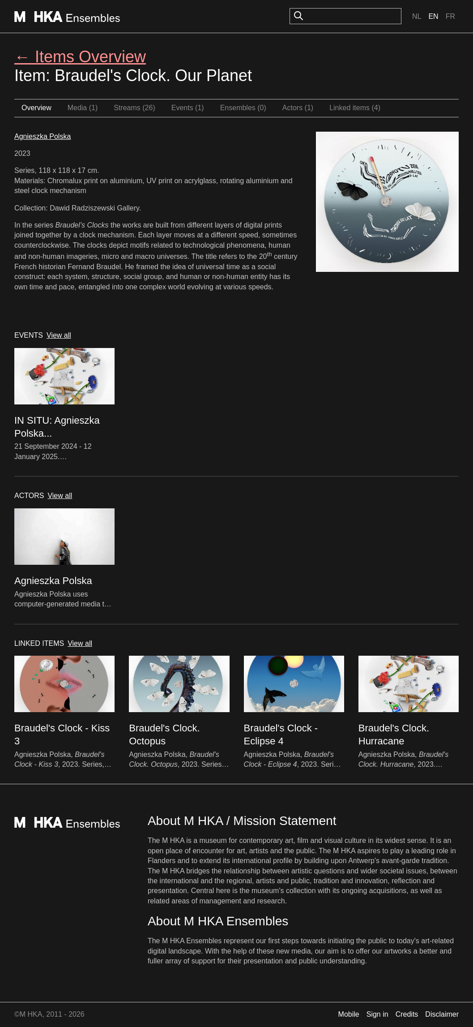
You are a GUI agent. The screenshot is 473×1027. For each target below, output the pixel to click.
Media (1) (83, 108)
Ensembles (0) (243, 108)
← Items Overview (80, 56)
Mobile (348, 1014)
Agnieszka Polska (42, 136)
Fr (450, 16)
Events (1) (187, 108)
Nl (416, 16)
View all (59, 335)
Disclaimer (442, 1014)
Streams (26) (134, 108)
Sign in (377, 1014)
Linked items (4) (354, 108)
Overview (36, 108)
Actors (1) (297, 108)
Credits (407, 1014)
